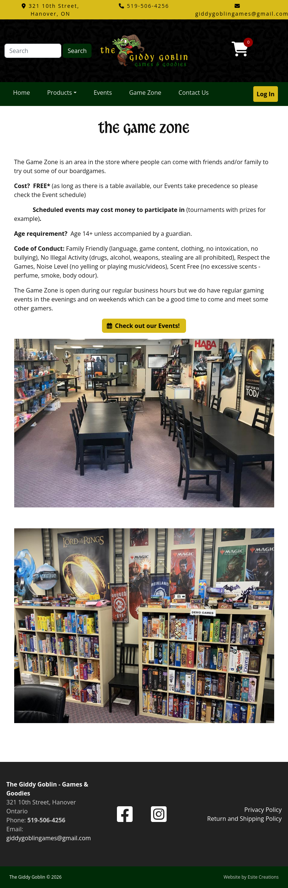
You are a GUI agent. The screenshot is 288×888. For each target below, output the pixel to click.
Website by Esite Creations (251, 877)
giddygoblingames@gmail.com (48, 838)
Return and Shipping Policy (244, 818)
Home (21, 92)
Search (77, 51)
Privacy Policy (263, 810)
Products (59, 92)
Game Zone (145, 92)
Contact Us (194, 92)
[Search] (32, 51)
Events (103, 92)
